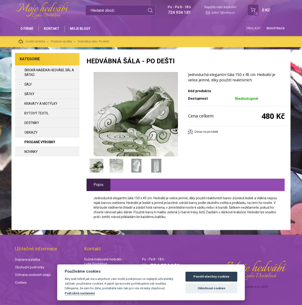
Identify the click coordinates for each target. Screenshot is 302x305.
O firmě (26, 28)
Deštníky (31, 123)
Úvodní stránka (32, 41)
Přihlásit (253, 28)
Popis (98, 184)
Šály (28, 84)
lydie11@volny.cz (223, 12)
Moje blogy (80, 28)
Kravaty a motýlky (40, 103)
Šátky (29, 94)
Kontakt (51, 28)
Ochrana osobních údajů (33, 275)
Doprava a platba (27, 259)
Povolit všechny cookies (211, 276)
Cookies (21, 282)
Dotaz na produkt (206, 132)
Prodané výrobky (61, 41)
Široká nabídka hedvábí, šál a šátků (49, 72)
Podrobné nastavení (80, 293)
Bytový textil (36, 113)
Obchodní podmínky (29, 267)
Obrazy (31, 132)
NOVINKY (31, 152)
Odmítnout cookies (211, 288)
